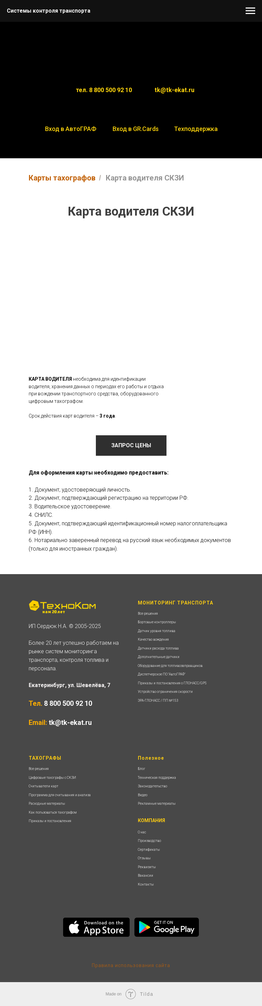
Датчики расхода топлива (158, 648)
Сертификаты (149, 849)
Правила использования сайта (131, 965)
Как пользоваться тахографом (53, 812)
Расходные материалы (47, 803)
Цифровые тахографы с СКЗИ (52, 777)
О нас (142, 832)
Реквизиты (147, 867)
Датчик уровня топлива (156, 631)
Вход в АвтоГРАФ (70, 128)
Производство (149, 841)
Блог (141, 769)
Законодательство (152, 786)
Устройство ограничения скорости (165, 692)
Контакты (146, 884)
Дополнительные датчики (158, 657)
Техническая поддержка (157, 777)
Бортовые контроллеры (157, 622)
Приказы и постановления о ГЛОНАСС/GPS (172, 683)
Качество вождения (153, 639)
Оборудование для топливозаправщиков (170, 666)
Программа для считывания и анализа (60, 795)
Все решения (148, 613)
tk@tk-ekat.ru (174, 89)
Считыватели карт (43, 786)
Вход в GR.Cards (136, 128)
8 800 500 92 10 (68, 703)
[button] (131, 445)
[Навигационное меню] (250, 11)
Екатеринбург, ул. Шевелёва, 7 (69, 685)
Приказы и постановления (50, 821)
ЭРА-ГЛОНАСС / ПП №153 (158, 700)
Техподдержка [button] (196, 128)
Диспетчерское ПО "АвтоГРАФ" (161, 674)
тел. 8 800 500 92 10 (104, 89)
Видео (142, 795)
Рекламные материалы (157, 803)
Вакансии (145, 875)
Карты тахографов (62, 178)
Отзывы (144, 858)
